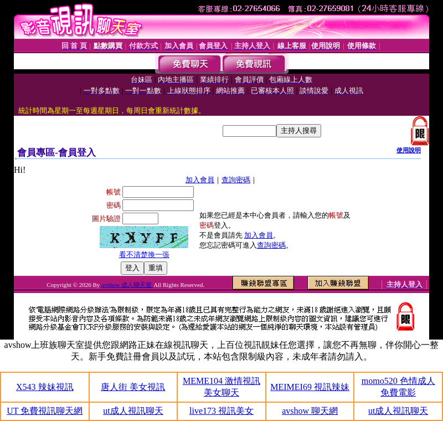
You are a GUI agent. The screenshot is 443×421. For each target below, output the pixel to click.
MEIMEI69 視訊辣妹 (309, 387)
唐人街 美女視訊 (133, 387)
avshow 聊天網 (310, 410)
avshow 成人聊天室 (127, 284)
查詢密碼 (236, 180)
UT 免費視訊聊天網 (45, 410)
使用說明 (408, 150)
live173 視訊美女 (221, 410)
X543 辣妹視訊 (45, 387)
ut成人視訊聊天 (133, 410)
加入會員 (200, 180)
